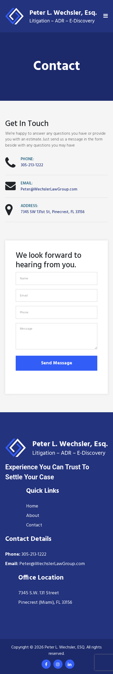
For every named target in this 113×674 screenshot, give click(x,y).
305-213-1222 (32, 165)
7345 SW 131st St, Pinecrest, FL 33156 (52, 212)
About (32, 516)
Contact (34, 525)
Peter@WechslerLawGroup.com (49, 189)
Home (32, 506)
